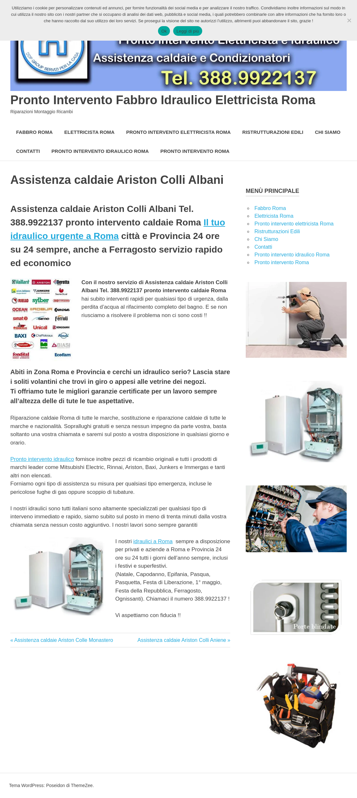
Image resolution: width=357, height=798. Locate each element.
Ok (164, 31)
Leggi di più (187, 31)
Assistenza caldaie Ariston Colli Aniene (181, 640)
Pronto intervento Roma (194, 151)
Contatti (28, 151)
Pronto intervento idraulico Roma (100, 151)
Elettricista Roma (89, 132)
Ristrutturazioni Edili (272, 132)
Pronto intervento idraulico (42, 459)
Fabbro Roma (34, 132)
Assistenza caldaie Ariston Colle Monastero (63, 640)
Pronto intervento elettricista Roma (178, 132)
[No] (349, 20)
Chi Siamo (328, 132)
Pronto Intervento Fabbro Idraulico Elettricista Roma (162, 100)
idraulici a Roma (153, 541)
